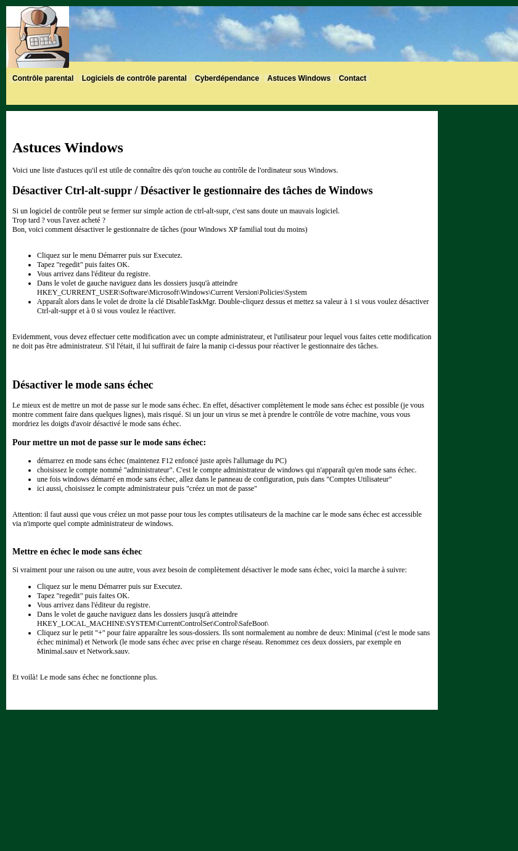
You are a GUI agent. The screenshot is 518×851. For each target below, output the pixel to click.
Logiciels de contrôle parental (134, 78)
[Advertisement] (481, 296)
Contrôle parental (42, 78)
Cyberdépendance (227, 78)
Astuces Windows (299, 78)
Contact (352, 78)
